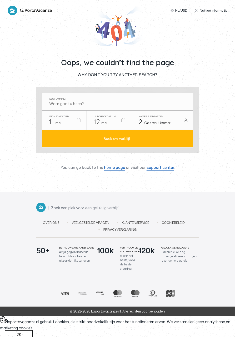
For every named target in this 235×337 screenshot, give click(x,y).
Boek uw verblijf (116, 139)
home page (114, 168)
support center (160, 168)
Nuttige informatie (211, 10)
